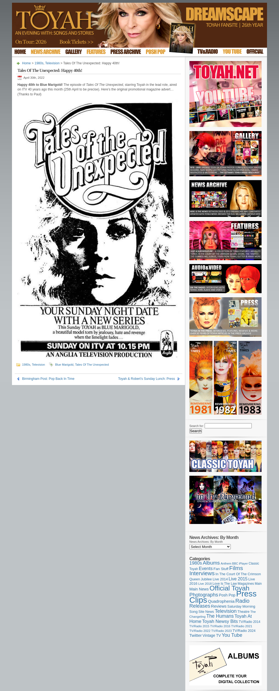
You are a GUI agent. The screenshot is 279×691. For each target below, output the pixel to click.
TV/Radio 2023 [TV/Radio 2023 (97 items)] (221, 630)
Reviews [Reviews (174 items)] (218, 606)
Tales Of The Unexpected (92, 364)
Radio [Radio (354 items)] (242, 601)
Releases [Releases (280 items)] (199, 606)
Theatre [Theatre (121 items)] (244, 612)
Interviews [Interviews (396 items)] (202, 573)
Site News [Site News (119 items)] (206, 612)
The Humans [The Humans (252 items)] (219, 616)
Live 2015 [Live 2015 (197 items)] (238, 578)
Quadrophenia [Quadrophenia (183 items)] (221, 601)
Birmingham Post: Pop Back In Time (48, 379)
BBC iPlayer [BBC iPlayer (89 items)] (240, 563)
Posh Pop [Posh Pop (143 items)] (227, 595)
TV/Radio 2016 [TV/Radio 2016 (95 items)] (220, 626)
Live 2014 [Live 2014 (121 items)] (220, 579)
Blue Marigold (64, 364)
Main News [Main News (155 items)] (199, 589)
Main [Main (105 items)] (258, 584)
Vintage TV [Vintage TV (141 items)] (211, 636)
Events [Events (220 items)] (206, 568)
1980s (39, 63)
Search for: (196, 426)
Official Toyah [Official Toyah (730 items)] (230, 588)
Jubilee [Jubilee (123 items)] (206, 579)
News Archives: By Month (206, 541)
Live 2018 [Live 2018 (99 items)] (205, 583)
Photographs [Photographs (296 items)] (203, 595)
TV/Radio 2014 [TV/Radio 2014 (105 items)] (249, 622)
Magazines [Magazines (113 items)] (246, 584)
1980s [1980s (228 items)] (195, 563)
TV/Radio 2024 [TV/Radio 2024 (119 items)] (243, 631)
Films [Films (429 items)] (236, 568)
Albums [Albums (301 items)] (211, 563)
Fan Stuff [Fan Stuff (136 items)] (221, 569)
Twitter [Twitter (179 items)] (195, 635)
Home (26, 63)
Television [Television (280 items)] (225, 611)
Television (52, 63)
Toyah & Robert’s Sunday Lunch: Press (146, 379)
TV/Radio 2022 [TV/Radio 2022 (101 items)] (199, 630)
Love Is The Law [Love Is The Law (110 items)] (225, 584)
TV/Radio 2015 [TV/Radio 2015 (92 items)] (199, 626)
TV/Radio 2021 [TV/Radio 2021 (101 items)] (241, 626)
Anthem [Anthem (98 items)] (226, 563)
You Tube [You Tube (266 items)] (232, 635)
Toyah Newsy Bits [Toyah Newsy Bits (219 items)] (220, 621)
